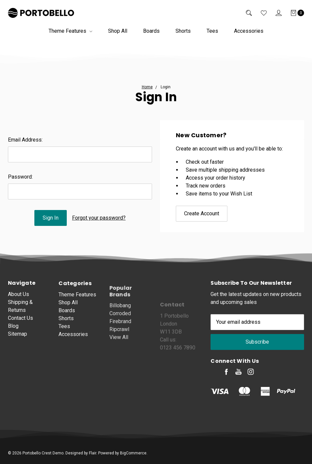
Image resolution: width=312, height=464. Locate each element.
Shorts (183, 31)
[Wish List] (259, 13)
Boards (151, 31)
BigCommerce (133, 453)
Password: (20, 177)
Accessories (248, 31)
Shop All (117, 31)
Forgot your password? (99, 218)
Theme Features (70, 31)
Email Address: (25, 140)
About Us (18, 299)
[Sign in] (274, 13)
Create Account (201, 213)
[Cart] (293, 13)
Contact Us (20, 322)
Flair (92, 453)
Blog (13, 330)
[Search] (244, 13)
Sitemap (17, 338)
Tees (212, 31)
